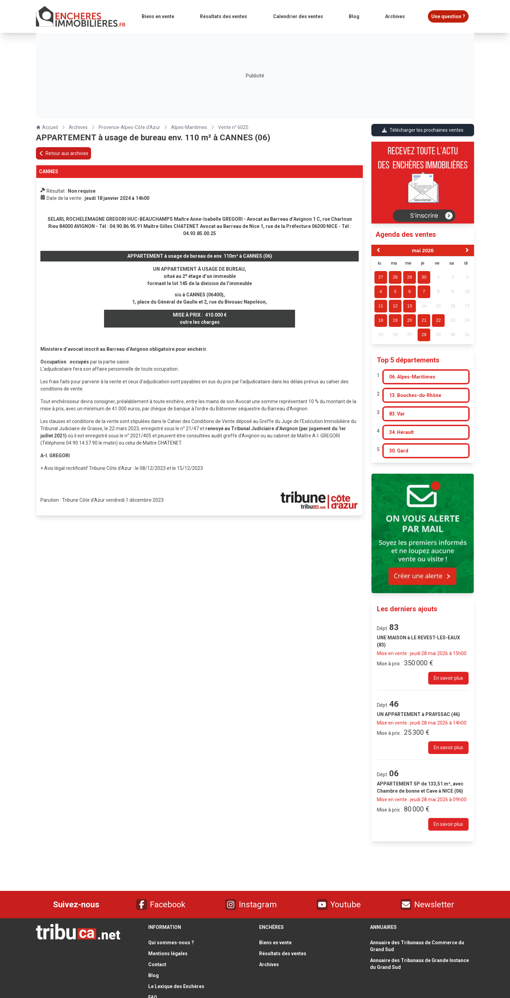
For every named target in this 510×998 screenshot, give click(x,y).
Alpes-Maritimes (189, 127)
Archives (78, 127)
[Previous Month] (377, 250)
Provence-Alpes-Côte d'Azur (129, 127)
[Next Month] (467, 250)
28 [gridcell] (424, 334)
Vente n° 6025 (233, 127)
